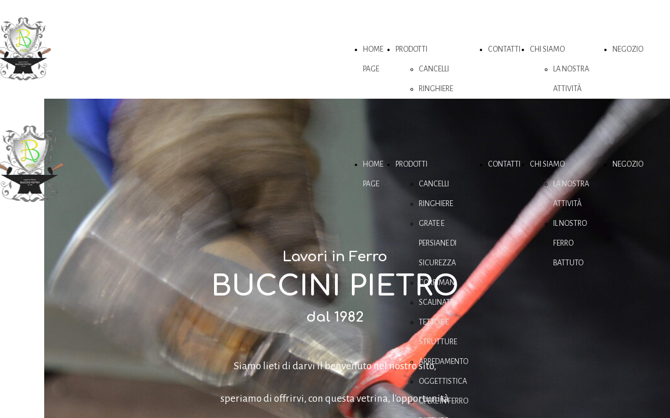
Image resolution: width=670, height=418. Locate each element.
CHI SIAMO (547, 49)
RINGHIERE (436, 89)
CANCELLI (434, 69)
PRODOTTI (411, 49)
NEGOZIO (627, 49)
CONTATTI (504, 49)
